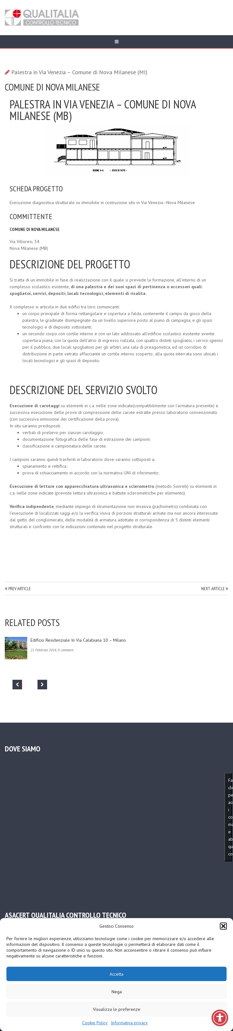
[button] (223, 926)
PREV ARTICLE (18, 588)
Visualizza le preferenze (116, 1009)
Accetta (116, 974)
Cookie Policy (95, 1023)
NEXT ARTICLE (214, 588)
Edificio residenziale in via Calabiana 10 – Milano (78, 640)
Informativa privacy (129, 1023)
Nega (117, 992)
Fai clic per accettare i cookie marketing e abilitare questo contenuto (230, 817)
